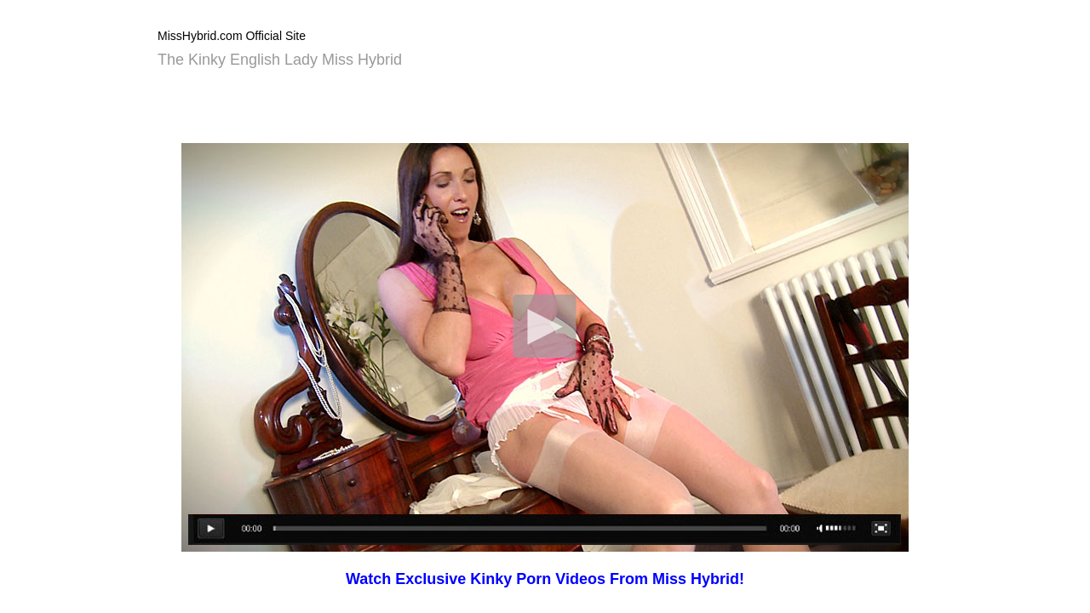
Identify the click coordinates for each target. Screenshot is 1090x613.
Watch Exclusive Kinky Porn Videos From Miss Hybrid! (545, 578)
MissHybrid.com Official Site (232, 36)
